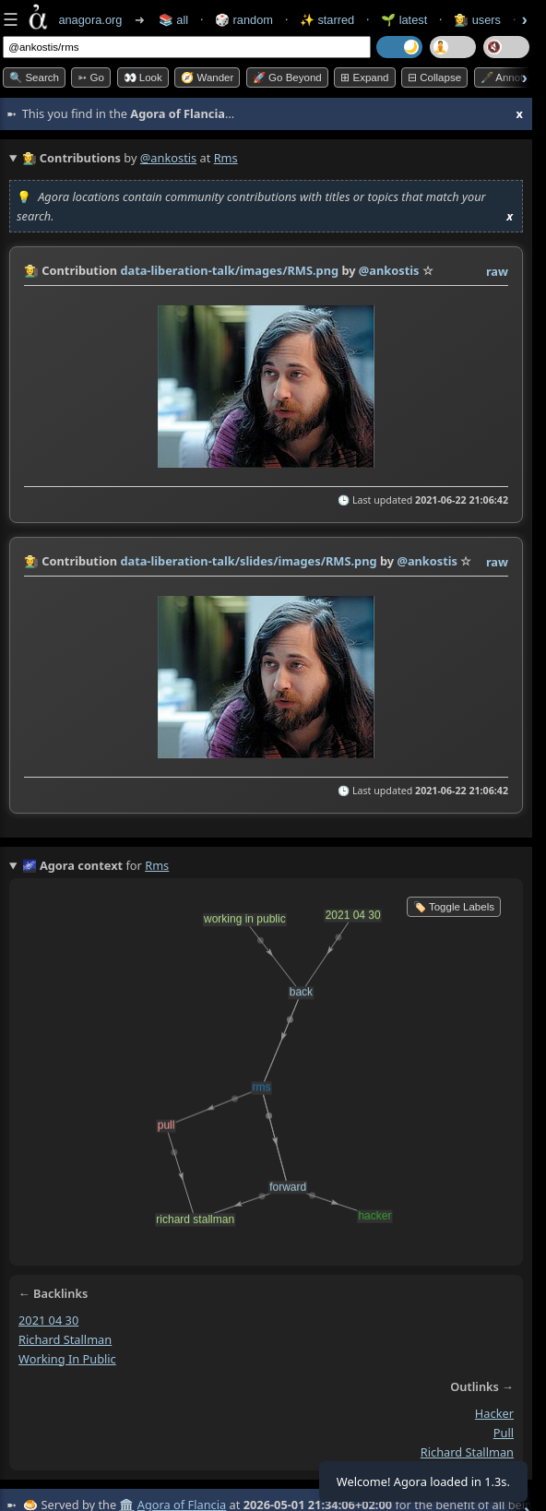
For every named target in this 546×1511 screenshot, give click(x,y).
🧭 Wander (207, 77)
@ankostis (168, 157)
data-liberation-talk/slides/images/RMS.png (248, 561)
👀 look (143, 77)
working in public (67, 1358)
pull (503, 1432)
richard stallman (65, 1338)
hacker (494, 1413)
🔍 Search (34, 77)
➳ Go (90, 77)
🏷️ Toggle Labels (453, 906)
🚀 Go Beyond (287, 77)
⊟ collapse (434, 77)
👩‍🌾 (31, 270)
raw (497, 271)
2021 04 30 (48, 1320)
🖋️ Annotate (510, 77)
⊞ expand (364, 77)
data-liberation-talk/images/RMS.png (229, 270)
